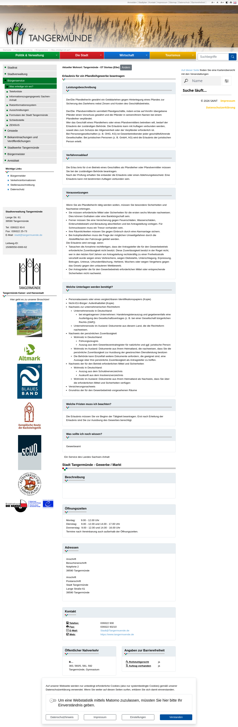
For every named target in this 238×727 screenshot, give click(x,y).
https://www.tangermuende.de (117, 634)
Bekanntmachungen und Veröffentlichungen (22, 139)
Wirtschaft (127, 55)
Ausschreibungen (19, 110)
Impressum (100, 717)
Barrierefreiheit (198, 2)
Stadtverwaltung (17, 74)
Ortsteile (12, 130)
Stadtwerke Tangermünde (23, 147)
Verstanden (176, 717)
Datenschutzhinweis (62, 717)
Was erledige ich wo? (60, 50)
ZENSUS (14, 125)
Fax (8, 231)
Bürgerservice (42, 50)
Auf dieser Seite (190, 70)
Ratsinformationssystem (22, 105)
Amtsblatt (13, 160)
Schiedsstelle (16, 120)
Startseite (7, 50)
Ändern (126, 67)
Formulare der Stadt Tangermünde (28, 115)
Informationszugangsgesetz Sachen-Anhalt (29, 98)
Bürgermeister (16, 154)
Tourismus (172, 55)
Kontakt (152, 2)
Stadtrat (12, 67)
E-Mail (9, 235)
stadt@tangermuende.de (28, 235)
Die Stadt (81, 55)
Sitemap (173, 2)
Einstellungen (138, 717)
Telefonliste (15, 91)
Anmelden (132, 2)
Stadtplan (142, 2)
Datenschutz (184, 2)
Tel (7, 227)
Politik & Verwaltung (23, 50)
